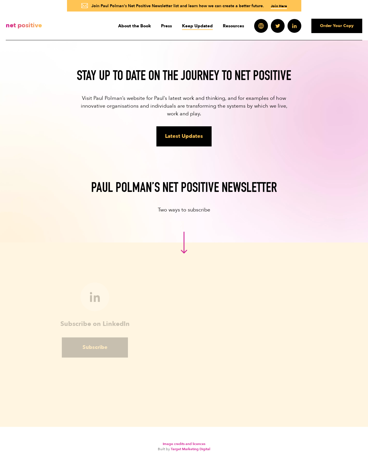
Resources (233, 26)
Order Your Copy (337, 25)
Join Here (279, 6)
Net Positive (24, 25)
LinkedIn (294, 26)
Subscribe (95, 350)
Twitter (278, 26)
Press (166, 26)
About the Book (134, 26)
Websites (261, 26)
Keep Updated (197, 26)
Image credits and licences (184, 444)
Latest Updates (184, 136)
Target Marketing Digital (190, 449)
